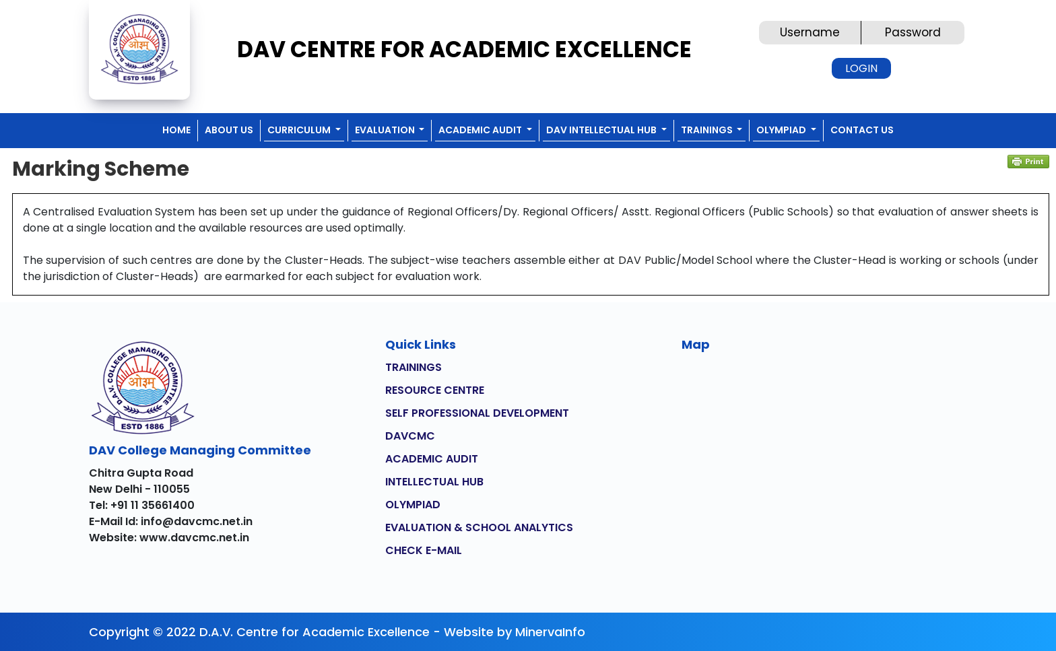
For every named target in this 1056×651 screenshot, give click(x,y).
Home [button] (176, 130)
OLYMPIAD (412, 504)
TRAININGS (413, 367)
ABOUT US (229, 130)
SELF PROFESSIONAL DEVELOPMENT (477, 413)
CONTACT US (862, 130)
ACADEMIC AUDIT (431, 459)
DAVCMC (410, 436)
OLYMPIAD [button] (782, 130)
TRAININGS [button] (708, 130)
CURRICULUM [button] (300, 130)
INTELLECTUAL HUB (434, 481)
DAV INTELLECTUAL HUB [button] (602, 130)
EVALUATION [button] (386, 130)
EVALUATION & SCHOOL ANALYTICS (479, 527)
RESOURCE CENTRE (434, 390)
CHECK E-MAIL (423, 550)
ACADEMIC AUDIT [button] (481, 130)
